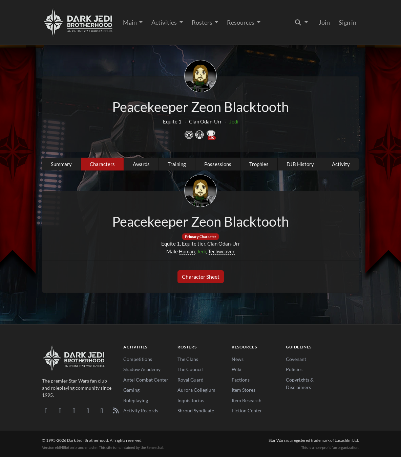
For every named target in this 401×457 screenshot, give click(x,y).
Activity (341, 164)
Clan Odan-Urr (205, 121)
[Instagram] (88, 410)
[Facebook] (74, 410)
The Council (190, 369)
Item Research (246, 400)
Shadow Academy (142, 369)
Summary (61, 164)
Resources (241, 22)
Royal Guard (190, 380)
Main (130, 22)
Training (177, 164)
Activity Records (140, 410)
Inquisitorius (190, 400)
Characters (102, 164)
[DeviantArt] (60, 410)
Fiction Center (247, 410)
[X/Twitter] (102, 410)
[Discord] (46, 410)
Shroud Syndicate (195, 410)
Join (324, 22)
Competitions (137, 359)
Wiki (236, 369)
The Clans (187, 359)
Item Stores (243, 390)
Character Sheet (200, 276)
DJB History (300, 164)
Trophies (259, 164)
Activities (164, 22)
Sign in (347, 22)
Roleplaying (135, 400)
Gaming (131, 390)
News (238, 359)
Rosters (202, 22)
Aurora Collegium (196, 390)
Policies (294, 369)
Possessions (217, 164)
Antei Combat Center (145, 380)
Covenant (296, 359)
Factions (241, 380)
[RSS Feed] (115, 410)
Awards (141, 164)
